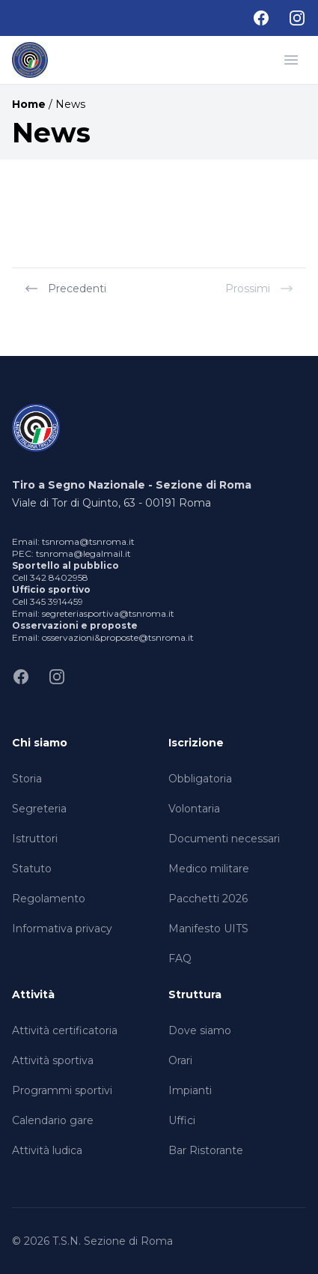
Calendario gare (53, 1120)
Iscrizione (196, 742)
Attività (33, 994)
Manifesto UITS (208, 928)
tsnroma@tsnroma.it (88, 541)
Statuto (32, 868)
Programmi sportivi (62, 1090)
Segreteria (39, 808)
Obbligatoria (200, 778)
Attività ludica (47, 1150)
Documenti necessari (224, 838)
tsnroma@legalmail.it (83, 553)
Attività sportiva (53, 1060)
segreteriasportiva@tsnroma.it (108, 613)
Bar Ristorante (205, 1150)
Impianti (190, 1090)
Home (29, 104)
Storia (27, 778)
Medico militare (208, 868)
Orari (180, 1060)
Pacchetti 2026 (208, 898)
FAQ (180, 958)
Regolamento (48, 898)
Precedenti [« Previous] (65, 288)
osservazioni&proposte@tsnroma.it (118, 637)
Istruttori (35, 838)
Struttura (194, 994)
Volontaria (194, 808)
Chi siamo (39, 742)
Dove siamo (199, 1030)
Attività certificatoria (64, 1030)
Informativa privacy (62, 928)
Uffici (181, 1120)
